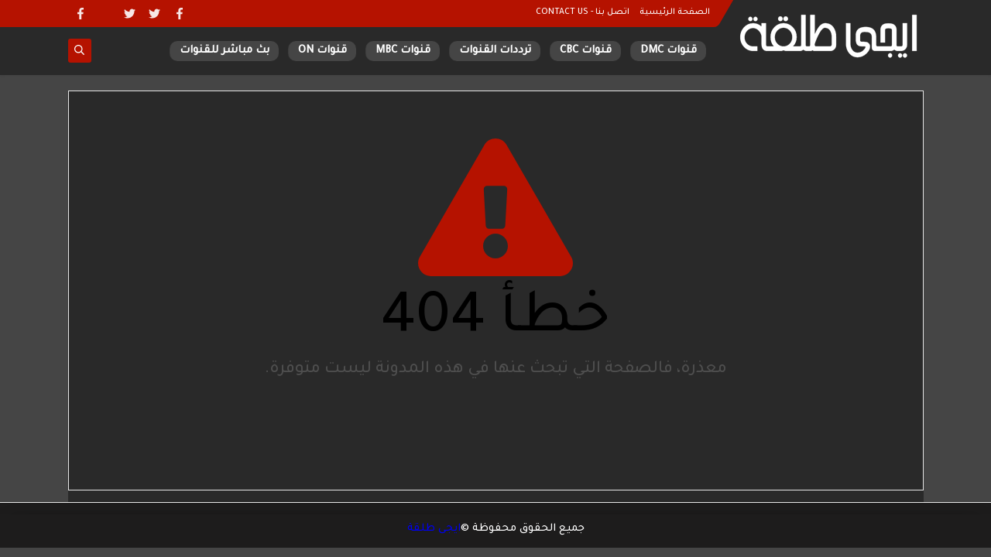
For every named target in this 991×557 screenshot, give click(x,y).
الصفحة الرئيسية (675, 12)
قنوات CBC (586, 50)
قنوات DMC (668, 50)
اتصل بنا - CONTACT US (582, 12)
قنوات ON (322, 50)
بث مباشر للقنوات (224, 50)
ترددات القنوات (495, 50)
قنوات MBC (402, 50)
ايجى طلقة (434, 529)
